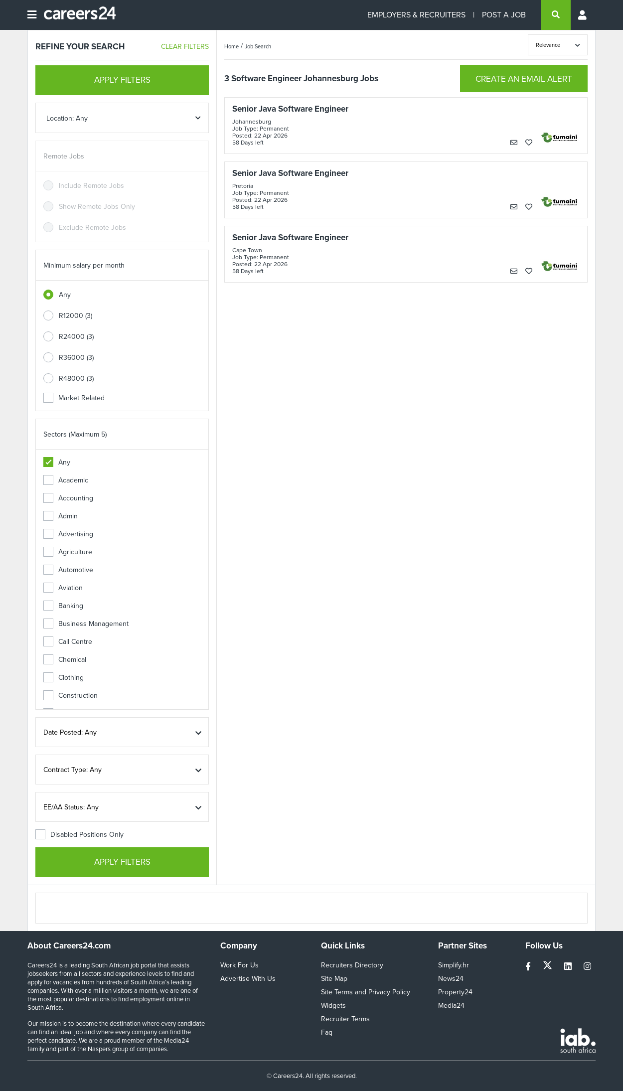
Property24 (455, 992)
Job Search (258, 46)
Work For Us (239, 965)
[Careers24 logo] (76, 14)
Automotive (68, 570)
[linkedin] (569, 966)
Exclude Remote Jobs (92, 227)
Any (65, 295)
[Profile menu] (583, 14)
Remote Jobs (63, 156)
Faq (326, 1032)
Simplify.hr (453, 965)
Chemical (64, 659)
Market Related (74, 398)
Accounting (68, 498)
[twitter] (548, 966)
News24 (451, 978)
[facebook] (529, 966)
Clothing (63, 677)
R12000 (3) (75, 316)
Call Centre (67, 641)
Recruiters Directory (352, 965)
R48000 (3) (76, 378)
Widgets (333, 1005)
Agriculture (67, 552)
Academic (65, 480)
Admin (60, 516)
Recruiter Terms (345, 1019)
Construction (70, 695)
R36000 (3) (76, 357)
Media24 (451, 1005)
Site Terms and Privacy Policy (365, 992)
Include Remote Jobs (91, 185)
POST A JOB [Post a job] (504, 14)
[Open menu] (31, 14)
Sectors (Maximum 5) (75, 434)
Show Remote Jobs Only (97, 206)
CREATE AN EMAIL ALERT (523, 79)
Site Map (334, 978)
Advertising (68, 534)
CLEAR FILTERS (185, 46)
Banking (63, 606)
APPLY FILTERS (122, 80)
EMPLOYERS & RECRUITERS (416, 14)
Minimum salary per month (84, 265)
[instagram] (587, 966)
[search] (556, 15)
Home (231, 46)
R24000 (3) (76, 336)
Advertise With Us (248, 978)
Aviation (63, 588)
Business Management (86, 624)
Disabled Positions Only (79, 834)
